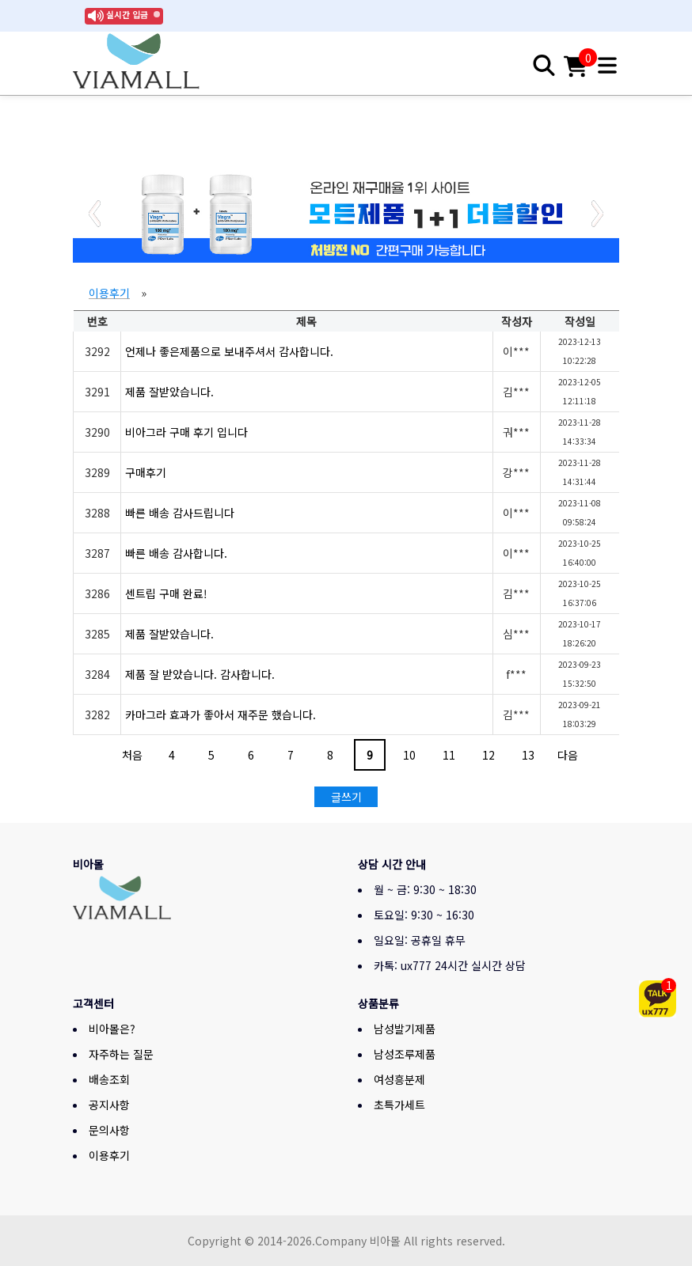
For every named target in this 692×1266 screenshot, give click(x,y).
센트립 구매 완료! (166, 593)
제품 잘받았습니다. (169, 392)
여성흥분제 (399, 1079)
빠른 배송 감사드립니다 (179, 513)
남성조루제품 (404, 1054)
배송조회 (109, 1079)
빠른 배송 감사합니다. (176, 553)
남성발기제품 (404, 1029)
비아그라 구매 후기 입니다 (186, 432)
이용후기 (109, 293)
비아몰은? (112, 1029)
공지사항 (109, 1104)
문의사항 (109, 1130)
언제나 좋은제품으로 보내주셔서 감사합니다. (229, 351)
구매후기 (145, 472)
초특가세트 (399, 1104)
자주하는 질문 (121, 1054)
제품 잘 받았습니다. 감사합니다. (200, 674)
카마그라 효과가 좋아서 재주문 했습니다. (220, 714)
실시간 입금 (127, 15)
